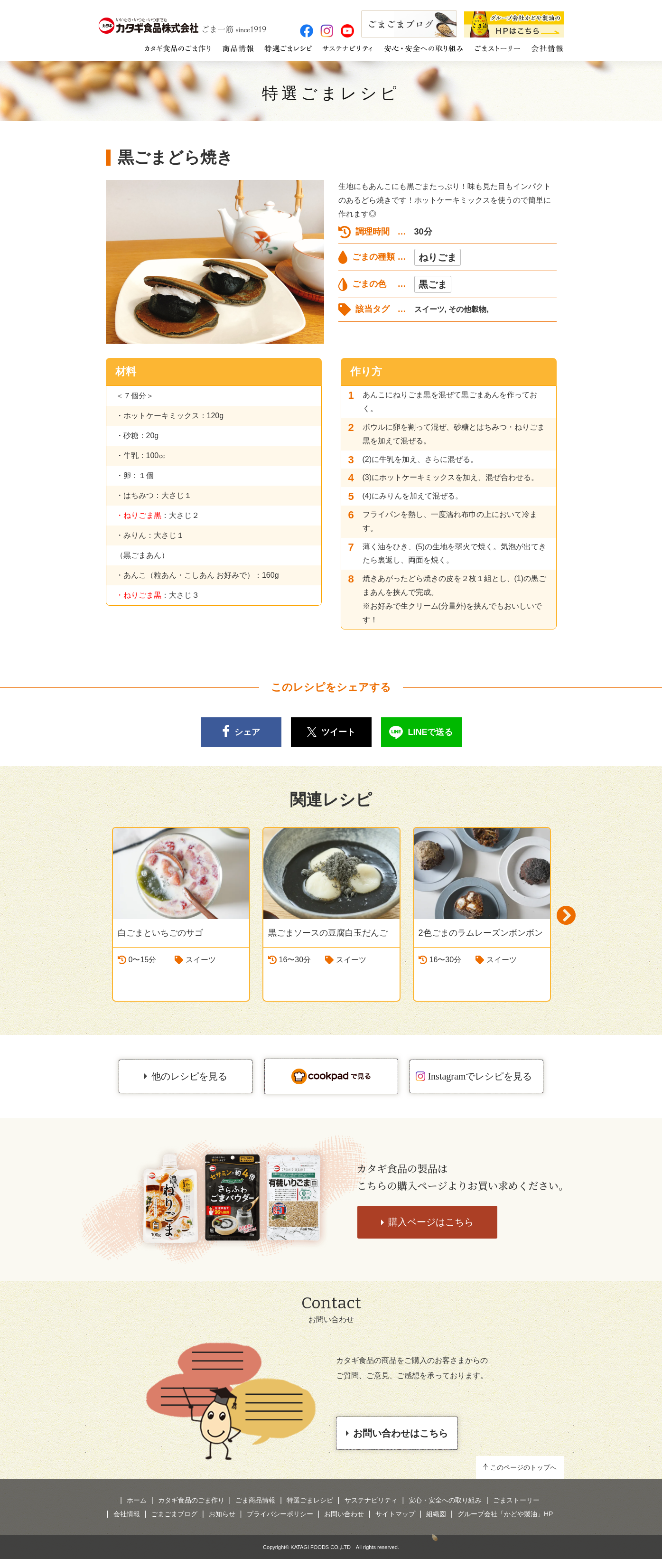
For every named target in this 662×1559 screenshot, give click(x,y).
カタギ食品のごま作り (191, 1500)
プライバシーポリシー (280, 1514)
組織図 (436, 1514)
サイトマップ (395, 1514)
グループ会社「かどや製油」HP (505, 1514)
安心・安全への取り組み (445, 1500)
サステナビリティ (371, 1500)
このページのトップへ (523, 1467)
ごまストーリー (516, 1500)
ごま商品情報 (255, 1500)
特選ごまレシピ (331, 93)
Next (566, 915)
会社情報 (126, 1514)
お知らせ (222, 1514)
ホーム (137, 1500)
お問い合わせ (344, 1514)
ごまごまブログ (174, 1514)
